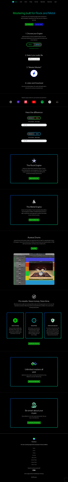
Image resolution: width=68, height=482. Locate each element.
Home (34, 448)
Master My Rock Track (34, 178)
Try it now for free (29, 24)
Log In (55, 1)
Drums (26, 1)
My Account (50, 1)
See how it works (38, 24)
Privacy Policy (34, 462)
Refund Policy (34, 460)
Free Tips (36, 1)
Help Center (43, 1)
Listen (21, 1)
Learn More (34, 248)
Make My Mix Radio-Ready (34, 381)
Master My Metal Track (34, 219)
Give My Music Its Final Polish (34, 422)
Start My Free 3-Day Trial (34, 343)
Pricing (31, 1)
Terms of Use (34, 464)
